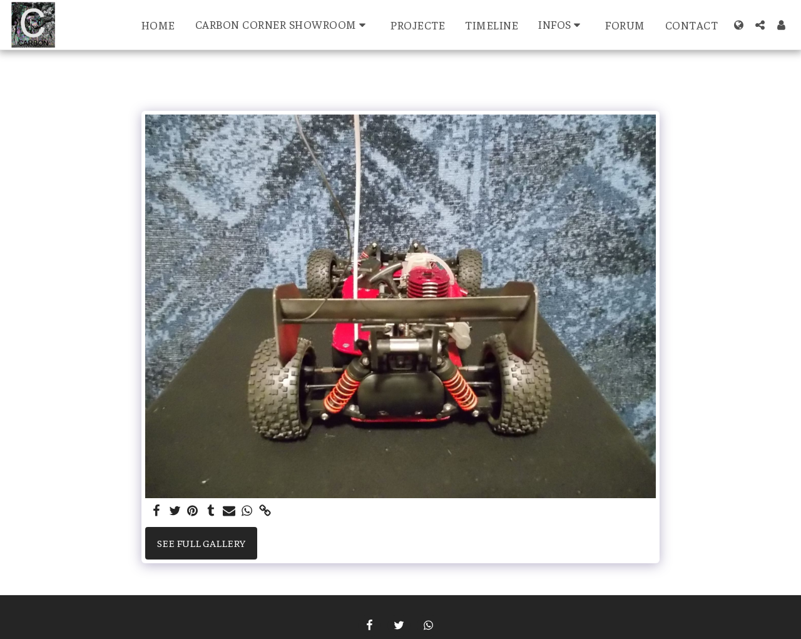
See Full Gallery (201, 543)
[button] (283, 24)
